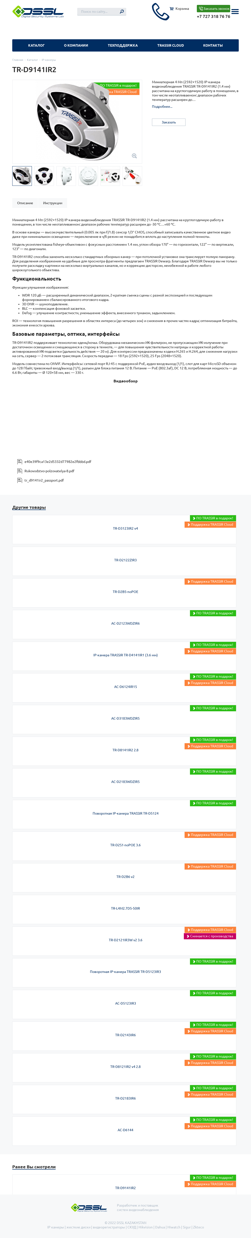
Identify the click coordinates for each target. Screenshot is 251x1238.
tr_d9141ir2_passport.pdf (44, 480)
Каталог (36, 45)
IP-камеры (49, 59)
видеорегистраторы (109, 1227)
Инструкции (52, 203)
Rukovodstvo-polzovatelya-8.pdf (49, 471)
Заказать (169, 122)
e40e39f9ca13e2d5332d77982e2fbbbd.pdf (58, 462)
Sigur (187, 1227)
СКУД (131, 1227)
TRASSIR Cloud (170, 45)
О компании (76, 45)
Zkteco (198, 1227)
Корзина (182, 9)
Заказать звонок (216, 9)
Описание (25, 203)
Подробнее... (162, 106)
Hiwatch (173, 1227)
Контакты (213, 45)
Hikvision (145, 1227)
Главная (17, 59)
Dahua (160, 1227)
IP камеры (55, 1227)
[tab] (25, 203)
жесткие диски (78, 1227)
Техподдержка (123, 45)
